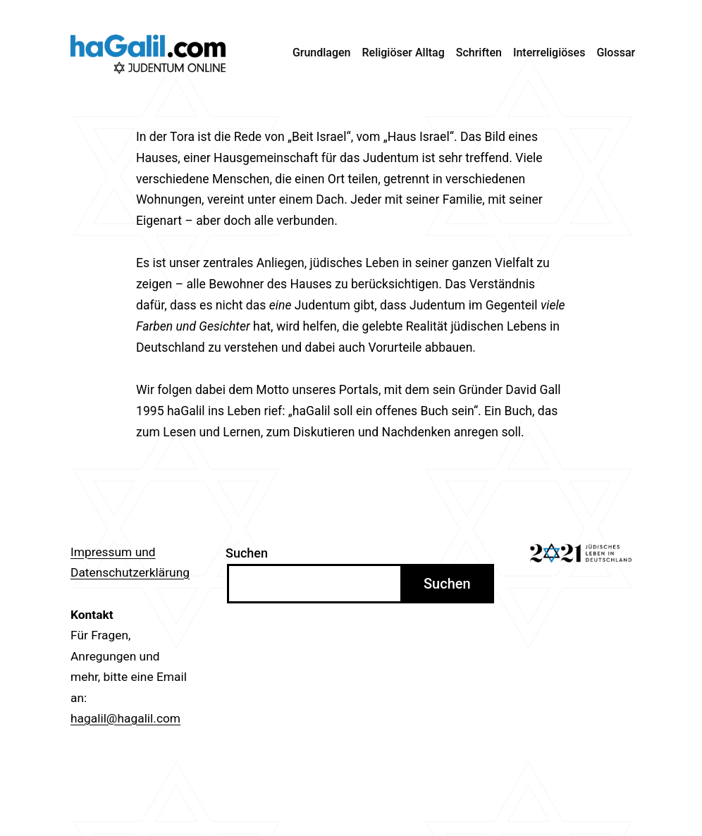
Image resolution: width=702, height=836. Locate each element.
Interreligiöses (549, 52)
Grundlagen (321, 52)
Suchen (247, 553)
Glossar (615, 52)
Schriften (479, 52)
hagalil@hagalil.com (125, 718)
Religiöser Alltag (403, 52)
